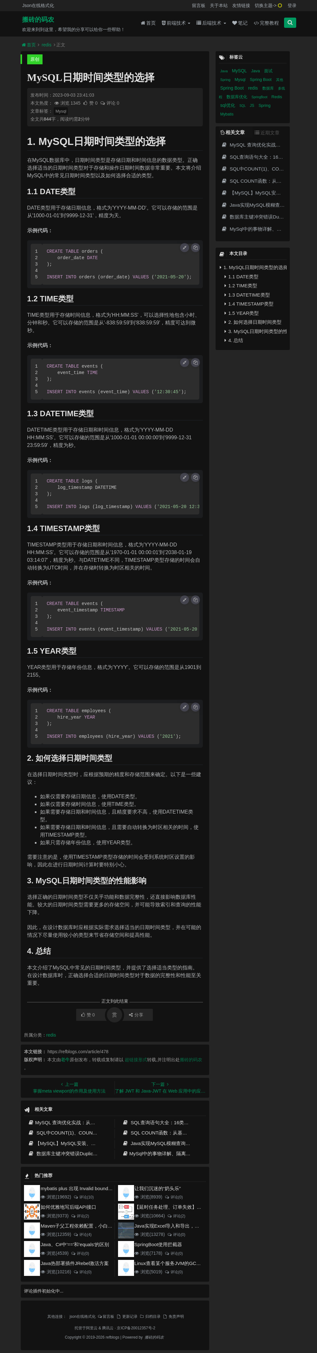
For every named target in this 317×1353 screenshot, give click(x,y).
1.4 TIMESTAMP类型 (249, 303)
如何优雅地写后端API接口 (68, 1207)
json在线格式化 (82, 1316)
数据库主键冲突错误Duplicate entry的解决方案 (82, 1153)
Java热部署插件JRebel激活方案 (75, 1263)
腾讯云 (108, 1328)
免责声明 (173, 1316)
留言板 (198, 5)
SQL (242, 105)
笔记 (240, 23)
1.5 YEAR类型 (242, 313)
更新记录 (126, 1316)
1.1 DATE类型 (241, 276)
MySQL (240, 70)
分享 (136, 1014)
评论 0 (109, 103)
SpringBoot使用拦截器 (158, 1244)
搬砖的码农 (38, 19)
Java (224, 71)
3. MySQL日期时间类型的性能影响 (256, 331)
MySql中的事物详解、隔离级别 (158, 1153)
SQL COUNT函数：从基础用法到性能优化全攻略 (178, 1132)
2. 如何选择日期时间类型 (253, 322)
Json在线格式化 (38, 5)
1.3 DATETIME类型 (247, 295)
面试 (268, 70)
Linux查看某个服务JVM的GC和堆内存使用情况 (184, 1263)
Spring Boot (261, 79)
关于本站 (219, 5)
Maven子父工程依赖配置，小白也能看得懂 (86, 1226)
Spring (226, 80)
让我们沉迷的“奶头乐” (157, 1188)
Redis (277, 96)
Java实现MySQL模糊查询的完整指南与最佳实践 (178, 1143)
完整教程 (266, 23)
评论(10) (83, 1197)
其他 (279, 80)
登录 (292, 5)
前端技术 (176, 23)
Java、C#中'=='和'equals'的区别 (75, 1244)
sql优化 (228, 105)
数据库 (268, 88)
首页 (148, 23)
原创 (34, 59)
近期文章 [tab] (267, 132)
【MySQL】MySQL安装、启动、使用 (71, 1143)
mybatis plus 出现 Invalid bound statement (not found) (98, 1188)
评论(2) (80, 1216)
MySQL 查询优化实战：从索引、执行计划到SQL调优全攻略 (95, 1122)
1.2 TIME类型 (241, 285)
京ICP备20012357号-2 (136, 1328)
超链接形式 (136, 1059)
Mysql (60, 111)
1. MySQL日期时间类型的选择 (253, 267)
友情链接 (241, 5)
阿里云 (92, 1328)
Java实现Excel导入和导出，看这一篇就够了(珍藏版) (190, 1226)
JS (252, 105)
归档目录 (150, 1316)
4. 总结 (234, 340)
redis (46, 44)
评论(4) (82, 1234)
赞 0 (91, 103)
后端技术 (211, 23)
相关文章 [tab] (232, 132)
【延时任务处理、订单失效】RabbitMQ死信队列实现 (190, 1207)
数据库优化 (237, 96)
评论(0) (173, 1197)
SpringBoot (259, 97)
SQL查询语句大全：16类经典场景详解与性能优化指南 (184, 1122)
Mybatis (227, 114)
